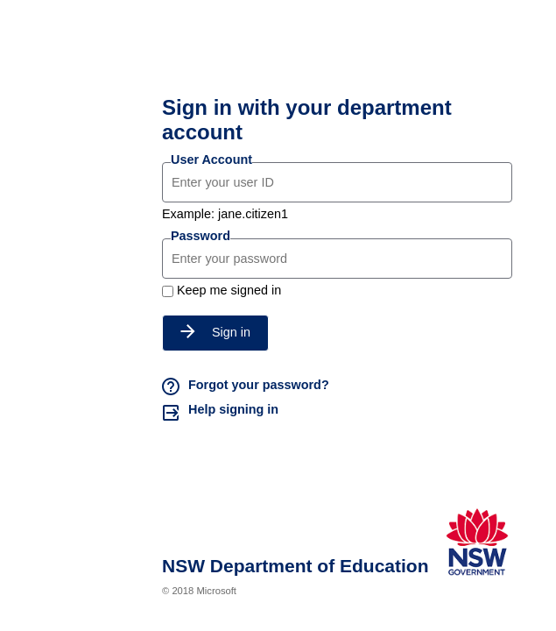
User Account (211, 159)
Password (200, 236)
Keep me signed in (229, 290)
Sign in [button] (215, 332)
